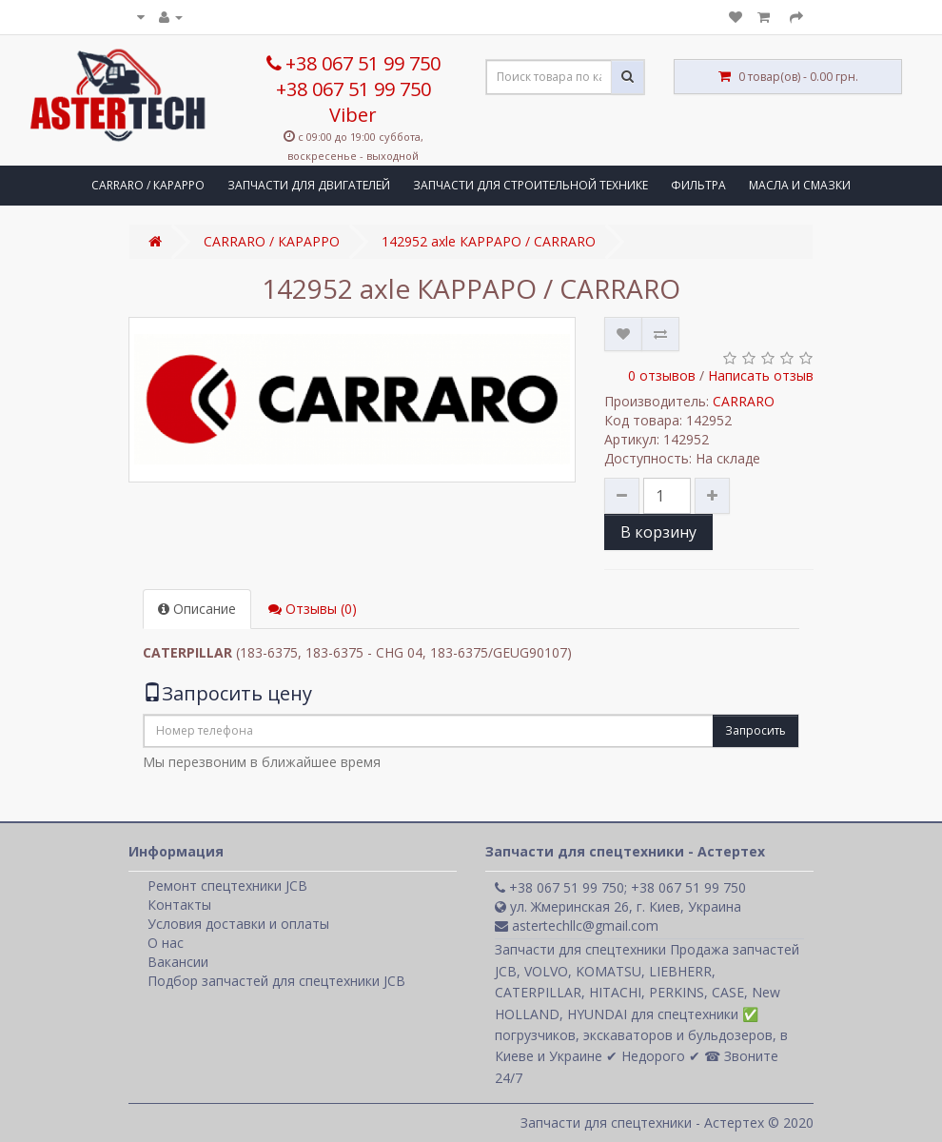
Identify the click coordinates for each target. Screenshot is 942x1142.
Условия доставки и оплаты (238, 924)
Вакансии (177, 962)
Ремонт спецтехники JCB (227, 885)
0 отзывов (662, 375)
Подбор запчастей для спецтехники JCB (276, 981)
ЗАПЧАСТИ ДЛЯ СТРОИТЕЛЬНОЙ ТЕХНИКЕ (530, 185)
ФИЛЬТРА (698, 185)
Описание (197, 609)
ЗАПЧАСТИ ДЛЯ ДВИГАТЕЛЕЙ (308, 185)
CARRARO (744, 401)
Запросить (755, 730)
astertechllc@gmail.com (576, 925)
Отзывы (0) (312, 609)
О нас (165, 943)
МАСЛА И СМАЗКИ (800, 185)
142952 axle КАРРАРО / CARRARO (489, 241)
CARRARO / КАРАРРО (148, 185)
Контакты (179, 905)
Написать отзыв (761, 375)
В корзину (658, 532)
